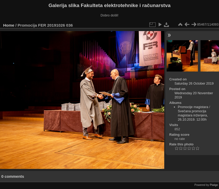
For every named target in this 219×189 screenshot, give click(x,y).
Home (8, 25)
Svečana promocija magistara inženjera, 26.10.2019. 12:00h (193, 115)
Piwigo (214, 184)
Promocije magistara (193, 107)
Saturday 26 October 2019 (194, 83)
